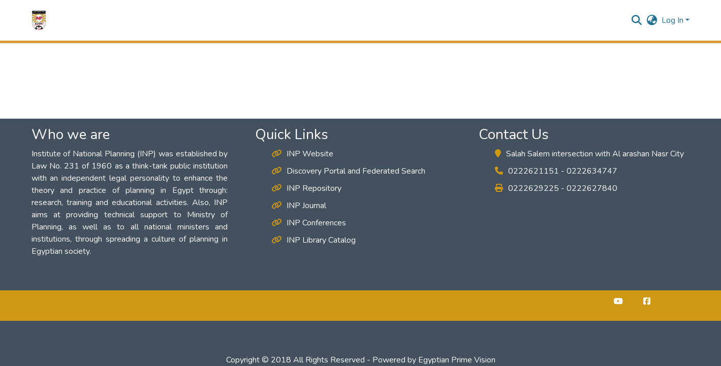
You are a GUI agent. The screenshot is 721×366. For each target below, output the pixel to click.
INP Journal (298, 205)
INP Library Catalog (313, 240)
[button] (39, 20)
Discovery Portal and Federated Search (348, 171)
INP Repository (306, 188)
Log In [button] (673, 20)
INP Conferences (308, 222)
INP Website (302, 153)
